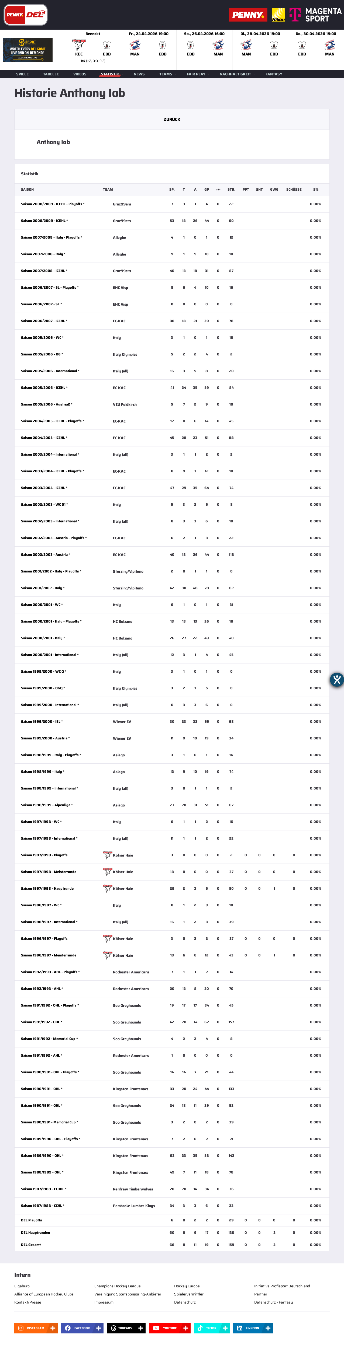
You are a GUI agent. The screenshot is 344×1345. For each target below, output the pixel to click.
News (139, 74)
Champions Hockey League (117, 1286)
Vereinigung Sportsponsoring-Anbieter (127, 1294)
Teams (165, 74)
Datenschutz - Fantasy (273, 1302)
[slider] (204, 50)
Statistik (110, 74)
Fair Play (196, 74)
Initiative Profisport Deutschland (282, 1286)
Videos (80, 74)
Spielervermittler (189, 1294)
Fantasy (274, 74)
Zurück (172, 119)
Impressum (103, 1302)
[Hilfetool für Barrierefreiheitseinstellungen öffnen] (337, 680)
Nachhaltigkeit (235, 74)
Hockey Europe (187, 1286)
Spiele (22, 74)
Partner (260, 1294)
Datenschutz (185, 1302)
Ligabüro (22, 1286)
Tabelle (51, 74)
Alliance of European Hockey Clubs (44, 1294)
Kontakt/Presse (27, 1302)
